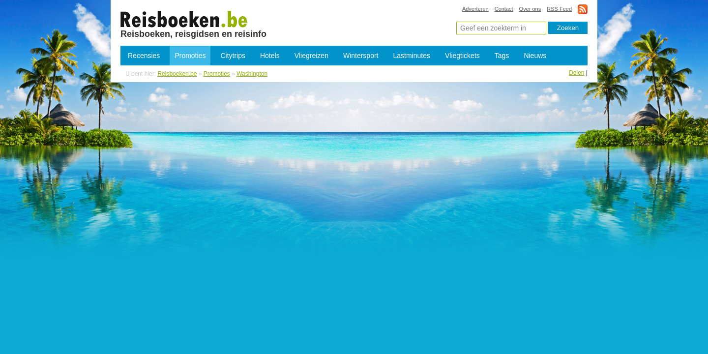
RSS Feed (559, 9)
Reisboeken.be (177, 73)
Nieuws (535, 55)
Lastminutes (411, 55)
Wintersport (361, 55)
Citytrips (232, 55)
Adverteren (475, 9)
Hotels (270, 55)
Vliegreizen (311, 55)
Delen (576, 72)
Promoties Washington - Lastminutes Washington (184, 19)
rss (583, 9)
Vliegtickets (462, 55)
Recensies (144, 55)
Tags (502, 55)
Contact (504, 9)
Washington (251, 73)
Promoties (190, 55)
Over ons (530, 9)
